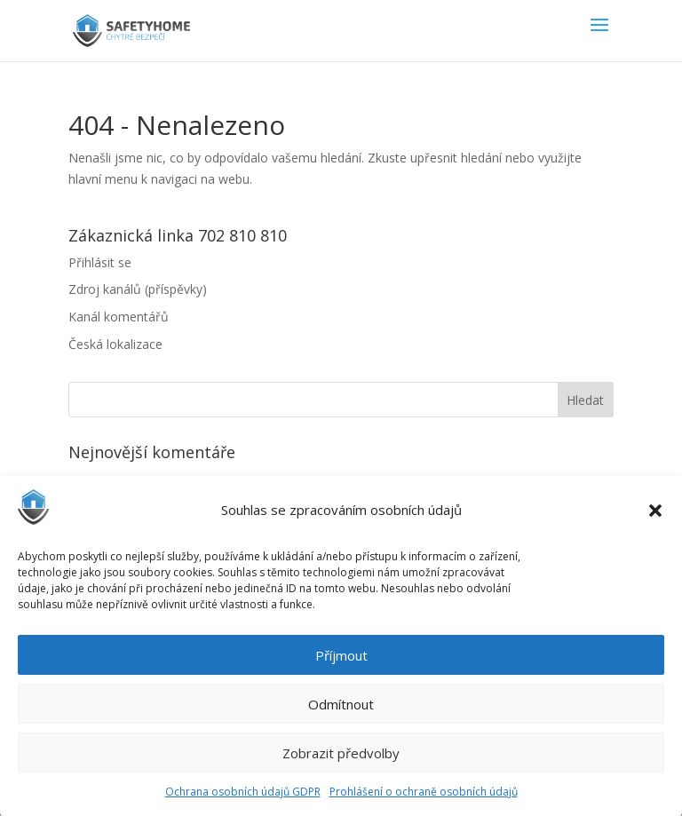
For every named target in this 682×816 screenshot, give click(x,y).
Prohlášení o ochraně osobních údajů (423, 791)
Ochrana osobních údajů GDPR (243, 791)
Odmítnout (341, 704)
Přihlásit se (99, 262)
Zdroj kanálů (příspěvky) (137, 289)
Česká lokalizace (115, 344)
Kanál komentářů (118, 316)
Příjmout (341, 655)
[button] (655, 510)
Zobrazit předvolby (341, 753)
